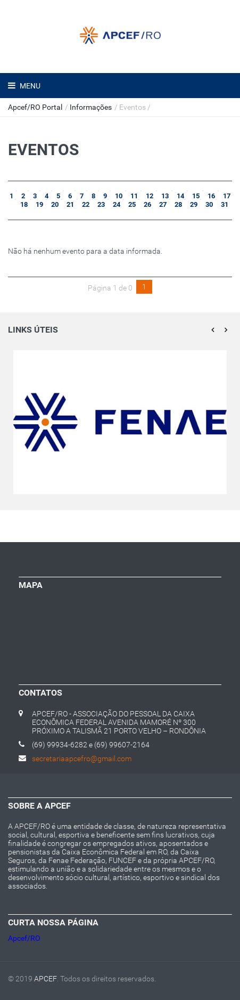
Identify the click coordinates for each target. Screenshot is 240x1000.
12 (148, 196)
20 (54, 204)
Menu (29, 86)
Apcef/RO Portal (35, 107)
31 (223, 204)
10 (117, 196)
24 (115, 204)
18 (23, 204)
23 (100, 204)
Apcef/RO (24, 938)
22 (84, 204)
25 (131, 204)
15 (195, 196)
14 (179, 196)
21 (69, 204)
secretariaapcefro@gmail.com (81, 758)
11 (133, 196)
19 (38, 204)
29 (192, 204)
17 (225, 196)
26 (146, 204)
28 (177, 204)
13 (164, 196)
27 (162, 204)
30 (208, 204)
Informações (91, 107)
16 (210, 196)
